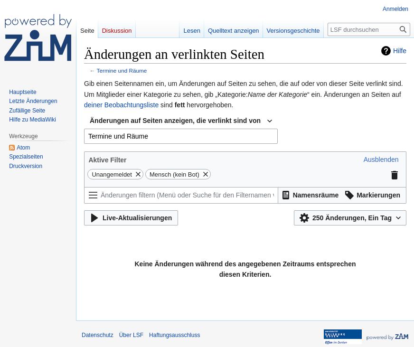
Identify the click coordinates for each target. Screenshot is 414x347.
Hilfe (399, 51)
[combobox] (181, 121)
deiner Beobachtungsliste (121, 105)
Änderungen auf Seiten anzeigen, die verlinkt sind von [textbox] (175, 120)
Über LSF (131, 335)
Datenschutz (97, 335)
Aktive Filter (107, 160)
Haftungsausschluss (174, 335)
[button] (381, 159)
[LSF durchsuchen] (369, 29)
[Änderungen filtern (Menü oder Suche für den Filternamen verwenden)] (181, 195)
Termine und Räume (122, 70)
